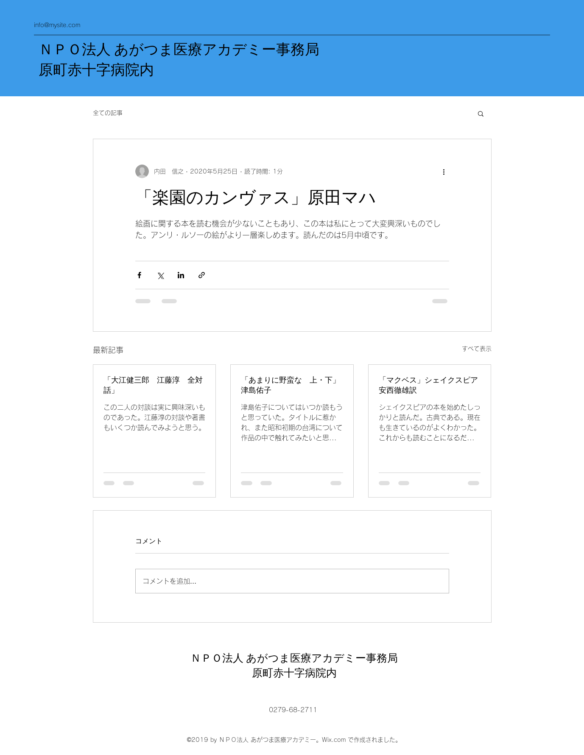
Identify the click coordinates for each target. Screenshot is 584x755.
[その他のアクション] (444, 171)
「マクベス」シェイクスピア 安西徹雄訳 (430, 385)
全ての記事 (108, 113)
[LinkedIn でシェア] (181, 275)
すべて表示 (477, 349)
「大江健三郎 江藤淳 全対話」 (153, 385)
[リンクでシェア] (202, 275)
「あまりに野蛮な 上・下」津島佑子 (290, 385)
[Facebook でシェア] (139, 275)
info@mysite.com (57, 25)
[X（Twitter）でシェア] (160, 275)
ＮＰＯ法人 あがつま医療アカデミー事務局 (179, 50)
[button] (481, 113)
